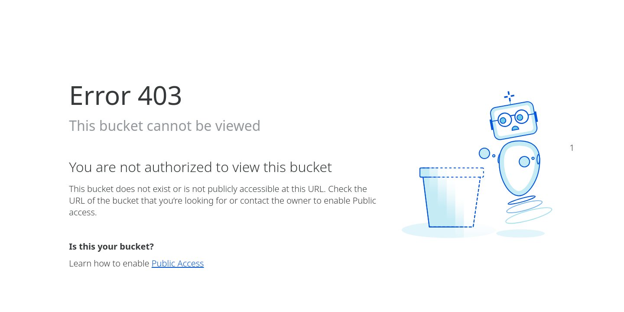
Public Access (178, 263)
